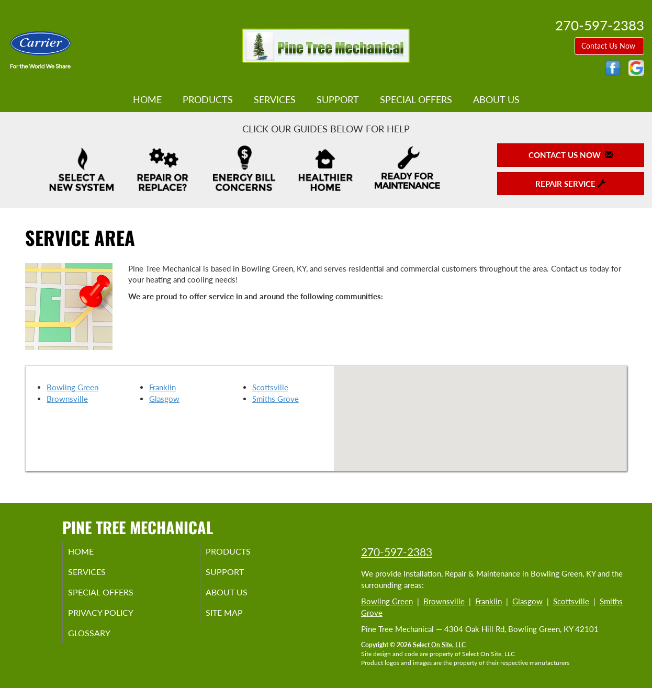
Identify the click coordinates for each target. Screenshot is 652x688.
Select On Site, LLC (439, 645)
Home (147, 99)
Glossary (101, 640)
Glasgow (164, 398)
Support (338, 99)
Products (208, 99)
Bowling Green (72, 387)
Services (275, 99)
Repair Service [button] (570, 183)
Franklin (162, 387)
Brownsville (67, 398)
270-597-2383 (396, 551)
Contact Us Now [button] (609, 45)
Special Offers (416, 99)
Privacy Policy (114, 618)
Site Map (237, 618)
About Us (496, 99)
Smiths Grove (275, 398)
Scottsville (270, 387)
